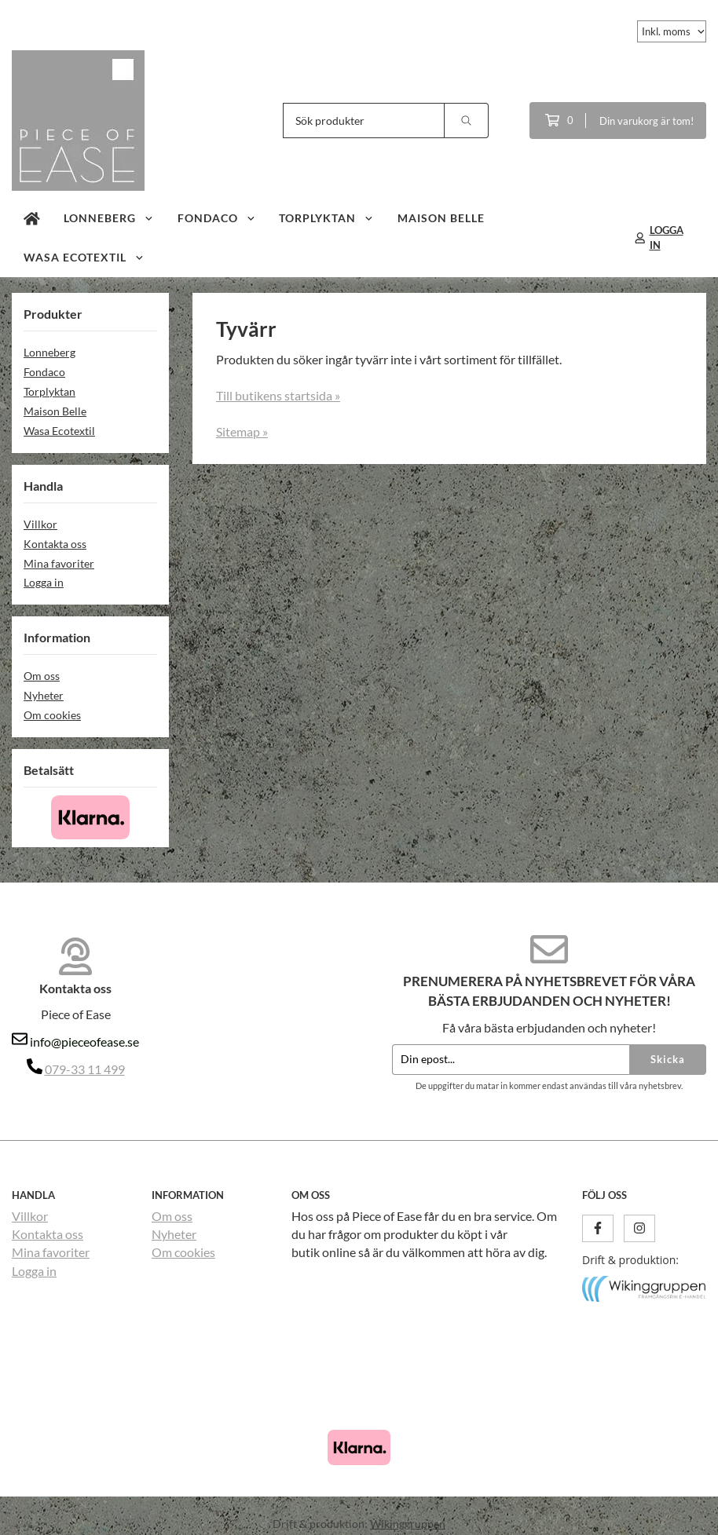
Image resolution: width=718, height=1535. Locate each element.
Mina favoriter (59, 563)
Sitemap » (242, 431)
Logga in (44, 582)
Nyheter (44, 695)
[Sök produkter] (364, 120)
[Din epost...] (510, 1059)
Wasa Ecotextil (84, 257)
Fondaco (217, 218)
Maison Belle (441, 218)
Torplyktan (326, 218)
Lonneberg (109, 218)
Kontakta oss (55, 543)
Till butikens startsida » (278, 395)
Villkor (40, 524)
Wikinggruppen (407, 1523)
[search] (467, 120)
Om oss (42, 675)
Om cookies (52, 715)
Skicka (667, 1059)
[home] (32, 218)
